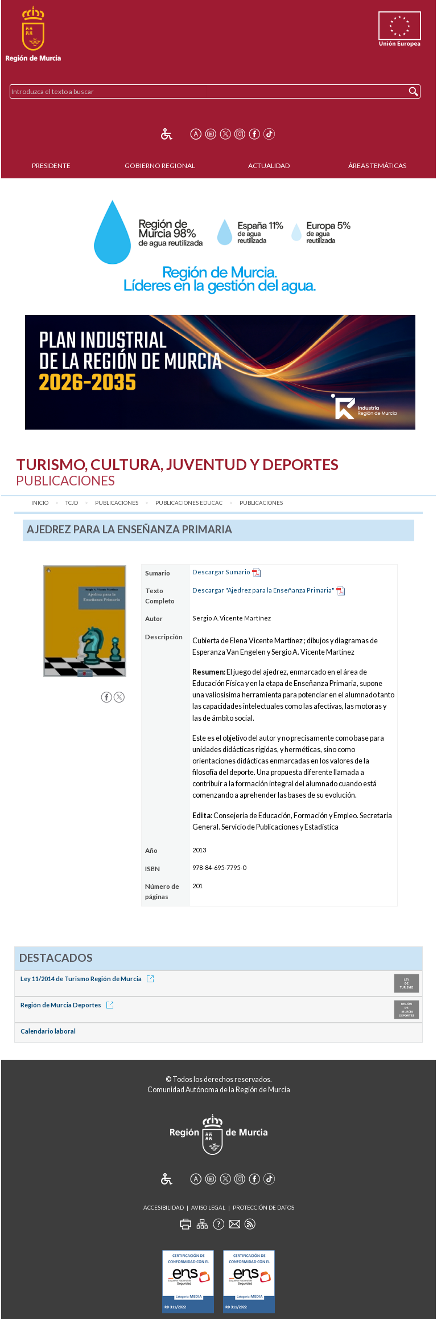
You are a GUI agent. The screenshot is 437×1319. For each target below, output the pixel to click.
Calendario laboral (48, 1031)
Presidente (51, 165)
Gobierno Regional (160, 165)
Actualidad (269, 165)
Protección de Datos (263, 1207)
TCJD (71, 503)
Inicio (39, 503)
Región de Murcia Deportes (68, 1004)
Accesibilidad (163, 1207)
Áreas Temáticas (377, 165)
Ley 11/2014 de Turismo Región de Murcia (89, 978)
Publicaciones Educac (188, 503)
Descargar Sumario (221, 571)
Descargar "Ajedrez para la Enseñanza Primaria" (263, 590)
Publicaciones (116, 503)
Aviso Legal (208, 1207)
